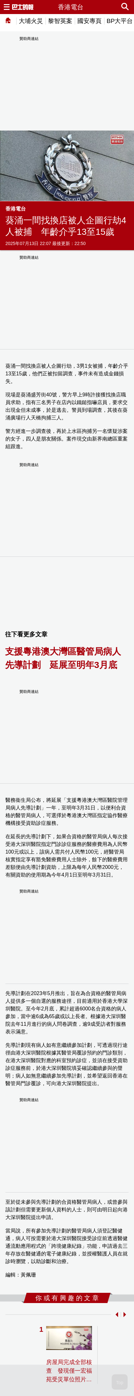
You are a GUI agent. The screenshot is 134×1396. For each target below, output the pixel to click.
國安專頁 (89, 21)
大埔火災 (31, 21)
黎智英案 (60, 21)
